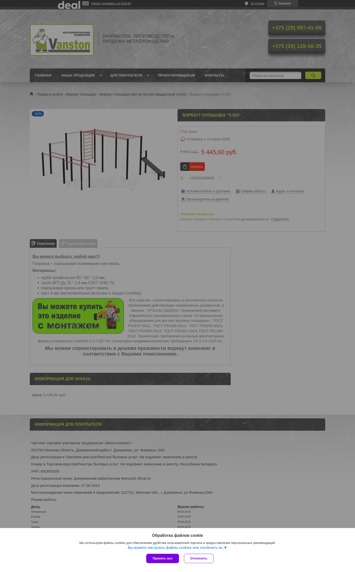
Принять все (163, 558)
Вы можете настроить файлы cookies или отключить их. (176, 547)
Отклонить (198, 558)
